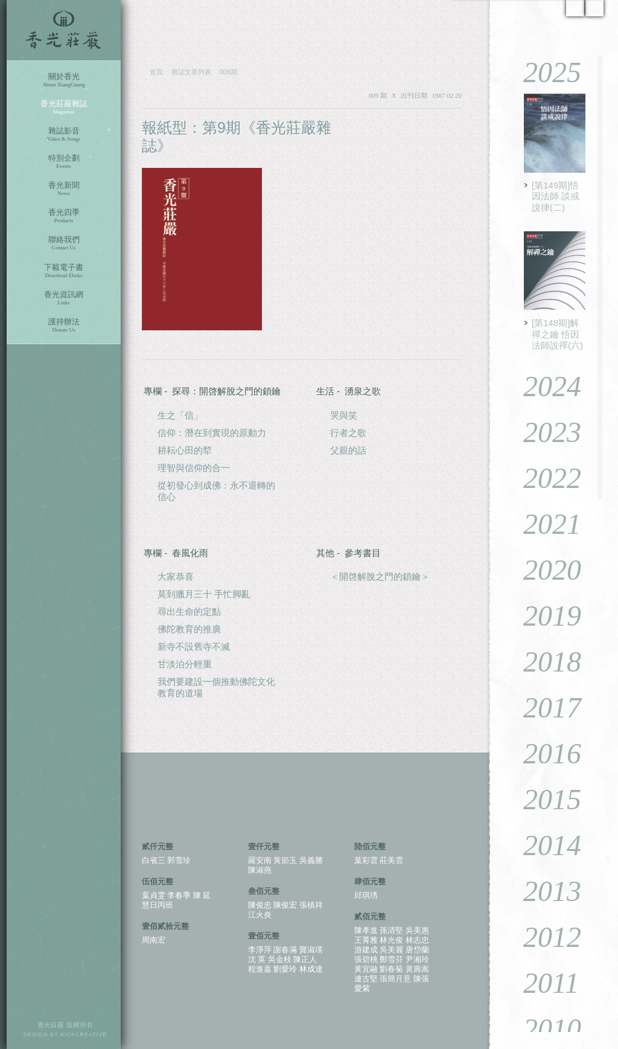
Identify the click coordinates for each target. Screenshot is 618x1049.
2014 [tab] (543, 845)
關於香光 (64, 80)
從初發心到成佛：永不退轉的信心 (216, 491)
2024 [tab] (543, 386)
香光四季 (64, 216)
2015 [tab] (543, 799)
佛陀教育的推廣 (189, 629)
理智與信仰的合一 (194, 468)
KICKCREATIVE (83, 1034)
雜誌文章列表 (191, 71)
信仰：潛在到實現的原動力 (212, 433)
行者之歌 (348, 433)
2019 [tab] (543, 616)
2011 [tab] (542, 983)
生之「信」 (180, 415)
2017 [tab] (543, 707)
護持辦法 (64, 325)
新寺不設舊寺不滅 (194, 646)
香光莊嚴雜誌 (64, 107)
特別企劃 (64, 161)
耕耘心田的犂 (185, 450)
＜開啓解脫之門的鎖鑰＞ (380, 576)
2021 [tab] (543, 524)
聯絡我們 (64, 243)
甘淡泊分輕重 (185, 664)
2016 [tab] (543, 753)
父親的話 (348, 450)
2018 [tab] (543, 662)
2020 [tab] (543, 570)
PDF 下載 (425, 128)
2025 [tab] (543, 72)
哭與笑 (343, 415)
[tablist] (554, 544)
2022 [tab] (543, 478)
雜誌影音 (64, 134)
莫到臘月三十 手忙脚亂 (204, 594)
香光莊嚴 (64, 30)
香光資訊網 (64, 298)
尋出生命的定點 (189, 611)
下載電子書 (64, 271)
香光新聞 (64, 189)
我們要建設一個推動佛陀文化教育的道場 (216, 687)
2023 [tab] (543, 432)
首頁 (156, 71)
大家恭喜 (176, 576)
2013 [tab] (543, 891)
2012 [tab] (543, 937)
